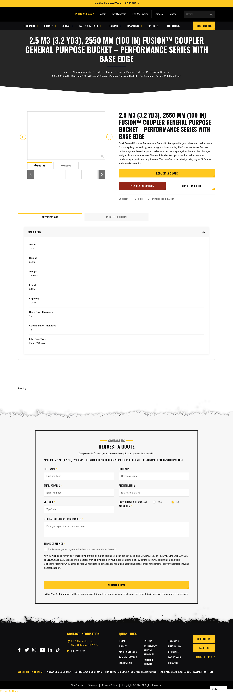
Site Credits (77, 685)
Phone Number (128, 485)
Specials (173, 651)
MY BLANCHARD (128, 651)
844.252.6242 (84, 13)
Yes (157, 502)
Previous (23, 137)
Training (173, 641)
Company (125, 469)
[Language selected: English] (218, 689)
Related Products (116, 217)
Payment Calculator (161, 199)
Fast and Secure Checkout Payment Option (186, 671)
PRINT (138, 199)
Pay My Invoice (140, 13)
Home (66, 72)
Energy (148, 641)
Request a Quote (167, 173)
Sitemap (92, 685)
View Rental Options (142, 186)
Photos (39, 165)
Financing (174, 646)
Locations (174, 657)
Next (109, 137)
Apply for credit (191, 186)
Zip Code (49, 502)
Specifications (50, 217)
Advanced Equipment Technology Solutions (74, 671)
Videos (66, 165)
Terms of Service (54, 544)
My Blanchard (119, 13)
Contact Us (204, 25)
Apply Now (130, 3)
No (175, 502)
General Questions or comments (63, 519)
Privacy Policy (109, 685)
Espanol (173, 13)
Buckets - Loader (104, 72)
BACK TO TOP (205, 657)
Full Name (50, 469)
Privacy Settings (9, 691)
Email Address (53, 485)
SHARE (124, 199)
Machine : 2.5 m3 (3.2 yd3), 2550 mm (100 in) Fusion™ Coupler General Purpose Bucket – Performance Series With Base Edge (113, 460)
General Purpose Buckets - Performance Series (142, 72)
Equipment (125, 662)
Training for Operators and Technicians (130, 671)
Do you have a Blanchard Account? (133, 504)
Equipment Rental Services (150, 650)
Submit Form (116, 585)
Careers (159, 13)
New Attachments (82, 72)
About (103, 13)
